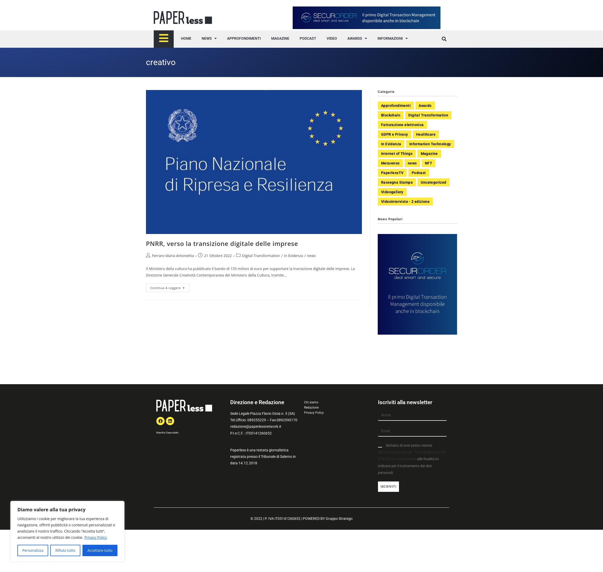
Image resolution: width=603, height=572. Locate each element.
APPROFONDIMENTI (244, 38)
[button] (444, 39)
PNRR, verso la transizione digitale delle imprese (222, 243)
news (311, 255)
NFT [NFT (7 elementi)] (428, 163)
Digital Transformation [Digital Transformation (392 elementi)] (428, 115)
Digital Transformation (261, 255)
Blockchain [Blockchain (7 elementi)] (390, 115)
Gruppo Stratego (339, 518)
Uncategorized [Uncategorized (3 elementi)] (433, 182)
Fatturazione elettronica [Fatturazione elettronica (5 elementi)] (402, 125)
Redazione (311, 407)
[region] (67, 531)
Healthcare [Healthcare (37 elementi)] (426, 134)
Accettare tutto (100, 550)
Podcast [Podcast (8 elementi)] (419, 173)
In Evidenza (293, 255)
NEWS (209, 38)
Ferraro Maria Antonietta (173, 255)
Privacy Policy (95, 537)
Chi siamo (311, 402)
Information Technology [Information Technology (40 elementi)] (430, 144)
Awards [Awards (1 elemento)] (425, 106)
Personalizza (32, 550)
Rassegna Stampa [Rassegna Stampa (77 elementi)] (397, 182)
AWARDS (357, 38)
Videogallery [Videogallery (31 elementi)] (392, 192)
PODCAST (308, 38)
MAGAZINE (280, 38)
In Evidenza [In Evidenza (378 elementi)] (391, 144)
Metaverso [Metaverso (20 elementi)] (390, 163)
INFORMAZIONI (392, 38)
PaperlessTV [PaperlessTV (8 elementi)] (392, 173)
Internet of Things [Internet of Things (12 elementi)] (396, 153)
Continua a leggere (169, 287)
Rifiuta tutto (65, 550)
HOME (186, 38)
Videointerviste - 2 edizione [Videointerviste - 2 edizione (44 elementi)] (405, 201)
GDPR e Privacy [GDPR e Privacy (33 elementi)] (394, 134)
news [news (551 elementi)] (412, 163)
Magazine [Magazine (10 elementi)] (429, 153)
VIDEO (332, 38)
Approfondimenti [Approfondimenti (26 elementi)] (396, 106)
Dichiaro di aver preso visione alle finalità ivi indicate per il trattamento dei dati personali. (412, 459)
